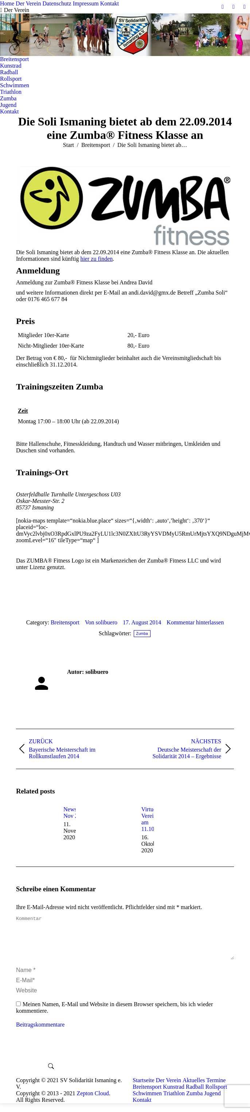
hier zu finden (96, 259)
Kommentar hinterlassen (195, 622)
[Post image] (36, 822)
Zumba (142, 634)
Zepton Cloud (93, 1102)
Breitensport (65, 622)
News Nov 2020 (75, 812)
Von (101, 622)
